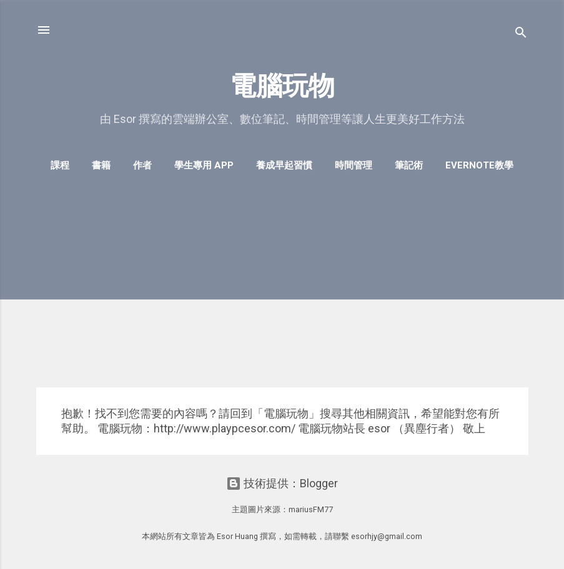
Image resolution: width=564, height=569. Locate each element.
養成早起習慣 (284, 165)
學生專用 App (204, 165)
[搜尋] (520, 34)
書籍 (101, 165)
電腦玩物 (282, 86)
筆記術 (409, 165)
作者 (142, 165)
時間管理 (353, 165)
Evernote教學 (479, 165)
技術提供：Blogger (282, 483)
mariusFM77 (311, 509)
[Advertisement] (282, 290)
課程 (60, 165)
